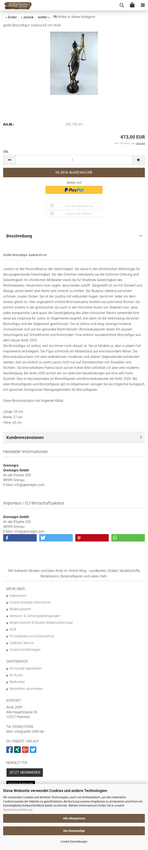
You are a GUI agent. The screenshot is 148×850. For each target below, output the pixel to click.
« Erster (11, 17)
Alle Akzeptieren (74, 818)
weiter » (44, 17)
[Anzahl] (74, 160)
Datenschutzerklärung (17, 809)
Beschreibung (19, 235)
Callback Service (21, 643)
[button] (9, 160)
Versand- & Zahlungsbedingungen (34, 616)
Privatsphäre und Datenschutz (31, 636)
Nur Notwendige (74, 830)
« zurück (27, 17)
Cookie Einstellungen (74, 841)
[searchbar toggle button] (121, 5)
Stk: (6, 152)
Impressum (17, 596)
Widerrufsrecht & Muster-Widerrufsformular (41, 623)
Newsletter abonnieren (26, 689)
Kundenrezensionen (25, 437)
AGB (12, 629)
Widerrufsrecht (20, 609)
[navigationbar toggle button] (142, 5)
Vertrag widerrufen (20, 783)
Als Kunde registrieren (25, 668)
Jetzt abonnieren (24, 772)
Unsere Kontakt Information (29, 602)
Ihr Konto (16, 675)
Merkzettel (17, 682)
